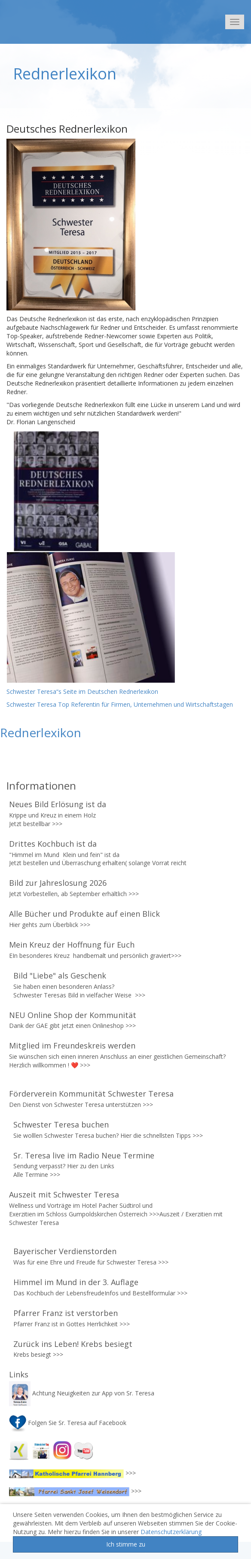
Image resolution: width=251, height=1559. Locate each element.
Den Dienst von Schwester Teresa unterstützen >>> (81, 1104)
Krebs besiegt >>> (38, 1354)
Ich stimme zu (125, 1544)
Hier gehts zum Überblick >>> (49, 925)
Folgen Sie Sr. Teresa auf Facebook (67, 1423)
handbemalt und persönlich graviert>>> (127, 955)
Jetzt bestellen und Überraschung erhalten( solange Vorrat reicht (98, 863)
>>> (57, 824)
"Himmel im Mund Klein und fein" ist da (65, 855)
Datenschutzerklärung (171, 1532)
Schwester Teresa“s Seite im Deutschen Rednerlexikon (83, 691)
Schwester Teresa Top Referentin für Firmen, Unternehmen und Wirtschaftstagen (119, 704)
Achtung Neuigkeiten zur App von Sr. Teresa (82, 1393)
